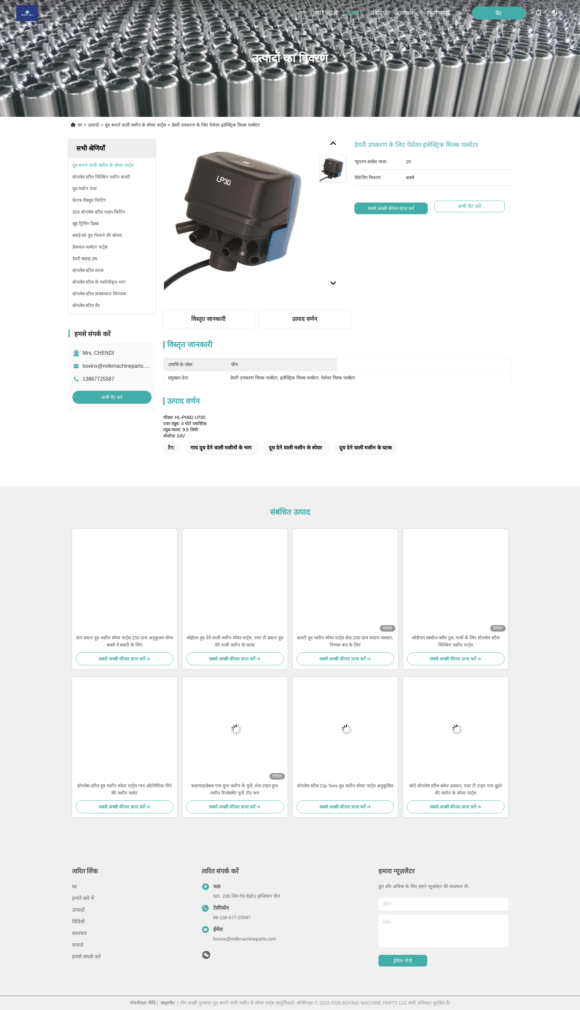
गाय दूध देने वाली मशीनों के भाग (221, 447)
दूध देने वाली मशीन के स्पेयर (295, 447)
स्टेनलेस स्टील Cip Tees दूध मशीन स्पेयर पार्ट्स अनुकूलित (345, 785)
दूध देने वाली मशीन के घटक (365, 447)
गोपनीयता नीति (143, 1002)
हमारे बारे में (325, 13)
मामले (77, 945)
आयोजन (406, 13)
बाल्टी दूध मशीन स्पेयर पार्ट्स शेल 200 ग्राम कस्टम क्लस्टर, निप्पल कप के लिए (345, 641)
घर (302, 13)
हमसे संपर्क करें (441, 13)
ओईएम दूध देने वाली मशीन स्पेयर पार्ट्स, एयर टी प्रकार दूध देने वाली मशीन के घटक (234, 641)
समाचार (79, 933)
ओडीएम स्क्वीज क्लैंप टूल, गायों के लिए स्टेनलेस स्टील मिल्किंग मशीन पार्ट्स (456, 641)
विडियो (380, 13)
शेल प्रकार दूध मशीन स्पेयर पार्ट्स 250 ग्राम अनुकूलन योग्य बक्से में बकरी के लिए (124, 641)
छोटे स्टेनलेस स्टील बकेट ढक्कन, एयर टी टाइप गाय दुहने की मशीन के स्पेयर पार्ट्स (455, 789)
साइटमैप (168, 1002)
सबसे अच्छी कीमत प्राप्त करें (391, 208)
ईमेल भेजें (402, 961)
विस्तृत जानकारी (208, 319)
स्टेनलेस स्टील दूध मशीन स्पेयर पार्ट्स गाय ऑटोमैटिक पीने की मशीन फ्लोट (124, 789)
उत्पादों (355, 13)
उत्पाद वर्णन (304, 319)
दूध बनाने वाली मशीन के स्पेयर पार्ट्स (135, 125)
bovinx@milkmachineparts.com (119, 366)
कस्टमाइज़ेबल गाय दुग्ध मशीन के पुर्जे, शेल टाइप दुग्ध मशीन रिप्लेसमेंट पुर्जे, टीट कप (234, 789)
